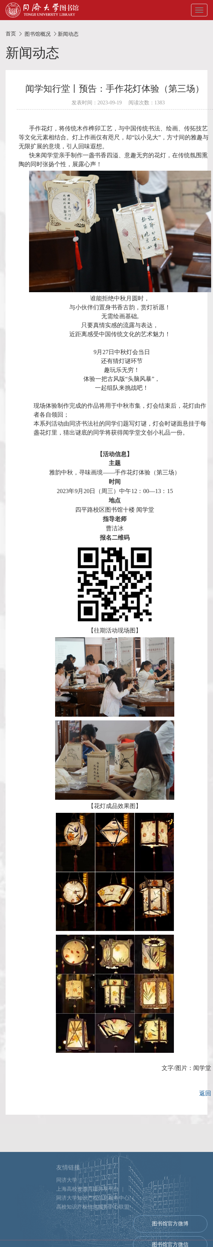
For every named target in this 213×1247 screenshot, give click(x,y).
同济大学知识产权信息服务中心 (92, 1231)
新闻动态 (68, 34)
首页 (11, 34)
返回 (205, 1093)
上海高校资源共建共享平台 (87, 1222)
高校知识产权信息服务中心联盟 (92, 1240)
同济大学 (66, 1213)
